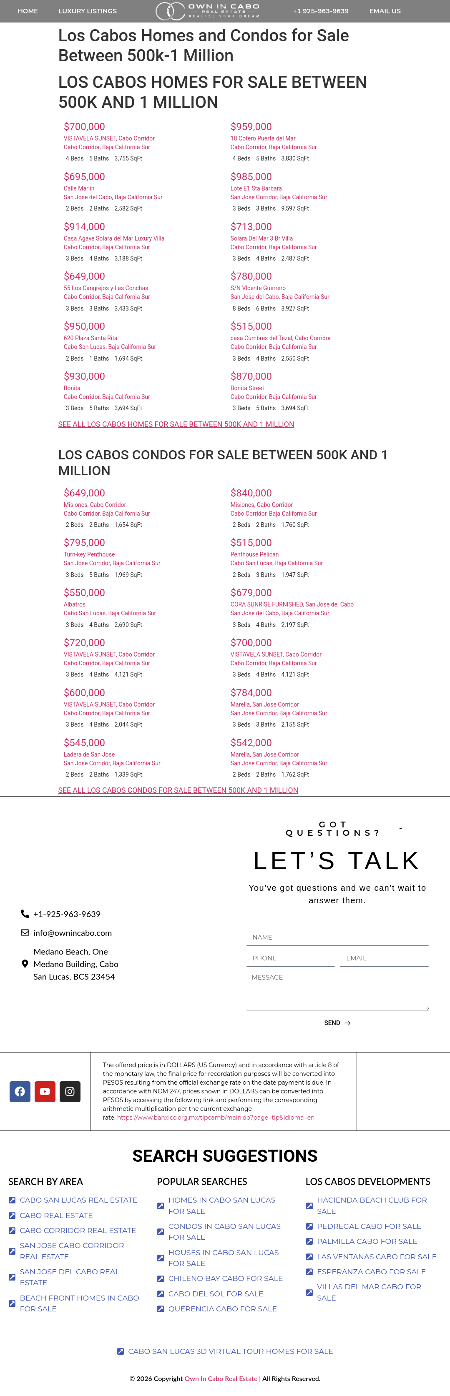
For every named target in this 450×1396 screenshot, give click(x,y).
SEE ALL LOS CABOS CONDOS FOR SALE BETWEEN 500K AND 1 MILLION (178, 790)
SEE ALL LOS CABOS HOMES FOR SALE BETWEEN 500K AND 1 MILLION (176, 424)
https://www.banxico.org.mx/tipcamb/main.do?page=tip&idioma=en (216, 1117)
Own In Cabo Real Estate (220, 1378)
